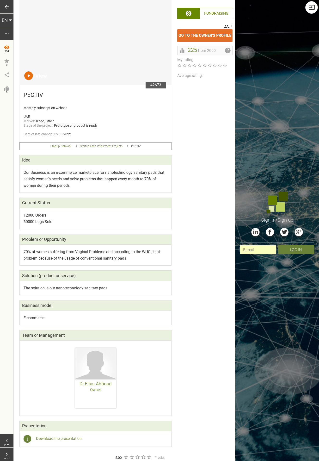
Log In (296, 249)
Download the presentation (59, 438)
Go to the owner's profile (205, 33)
